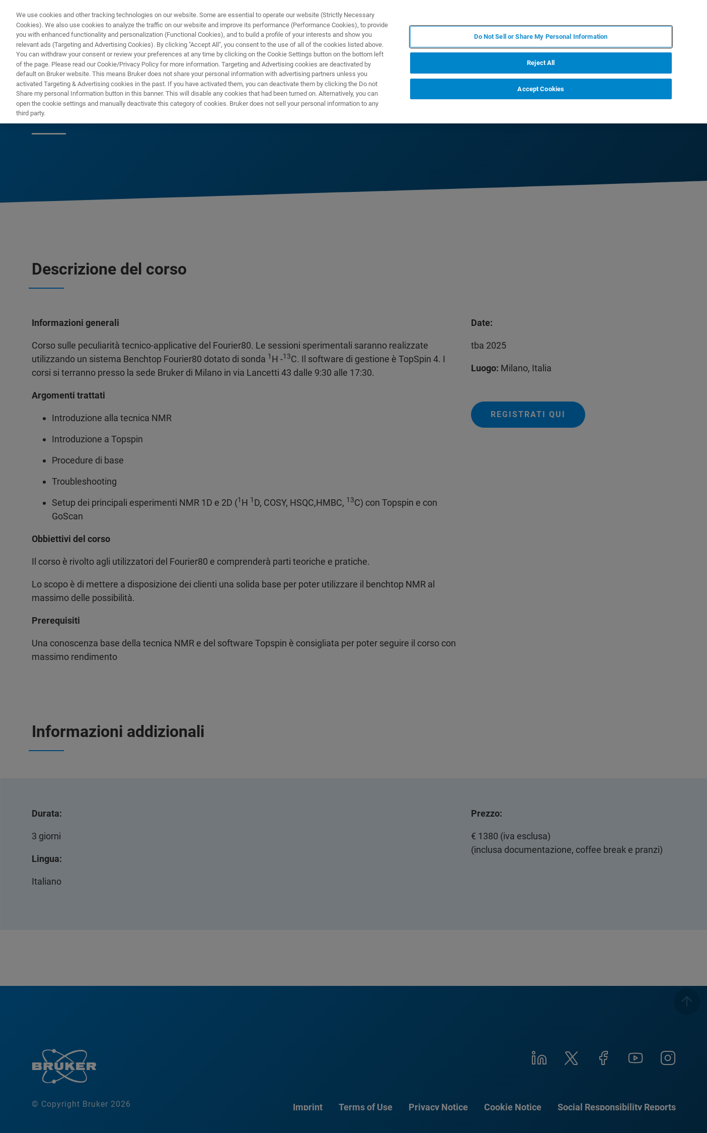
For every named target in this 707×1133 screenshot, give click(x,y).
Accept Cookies (540, 89)
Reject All (541, 62)
